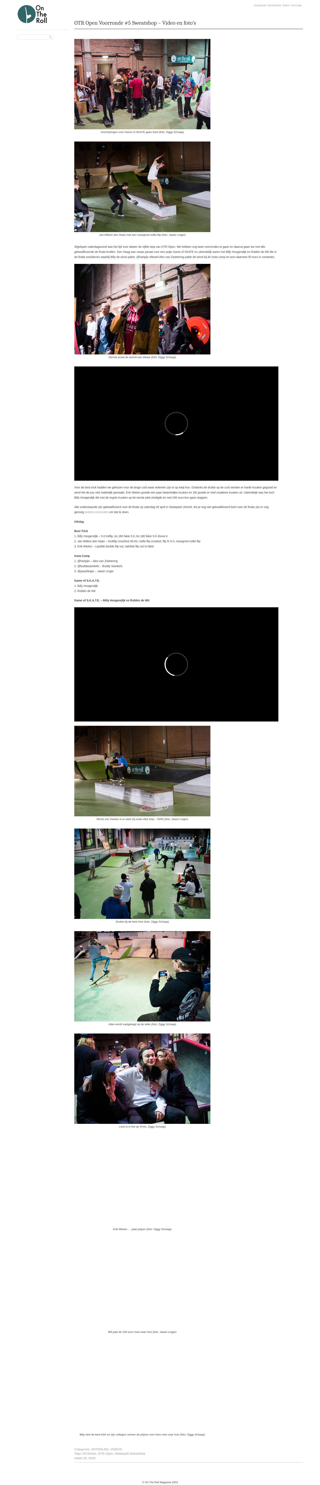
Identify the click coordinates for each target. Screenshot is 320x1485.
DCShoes (89, 1453)
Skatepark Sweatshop (130, 1453)
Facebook (260, 5)
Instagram (274, 5)
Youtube (296, 5)
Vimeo (286, 5)
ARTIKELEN (99, 1449)
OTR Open (105, 1453)
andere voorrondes (97, 512)
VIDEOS (116, 1449)
